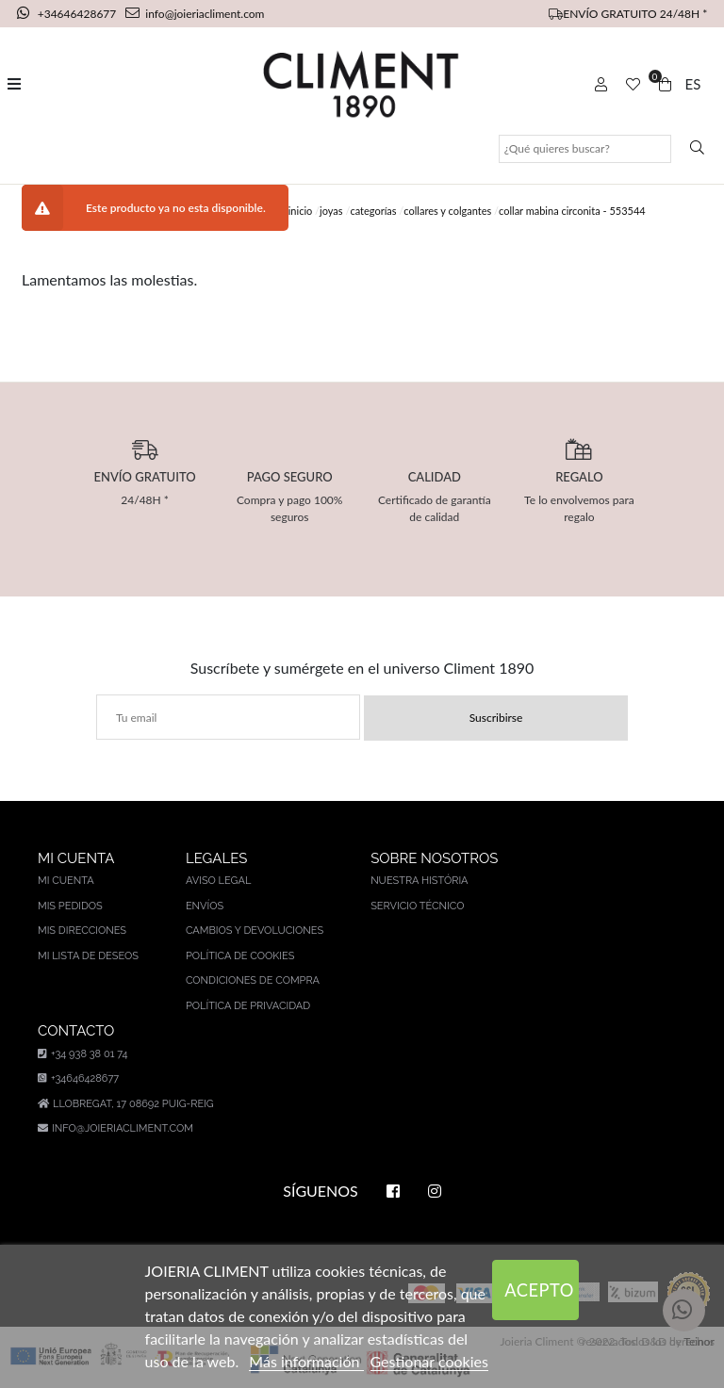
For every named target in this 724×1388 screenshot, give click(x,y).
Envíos (204, 906)
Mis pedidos (70, 906)
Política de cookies (240, 956)
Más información (306, 1361)
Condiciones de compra (253, 980)
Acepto (539, 1290)
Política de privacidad (248, 1006)
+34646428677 (68, 14)
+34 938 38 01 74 (82, 1054)
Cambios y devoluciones (254, 930)
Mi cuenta (66, 880)
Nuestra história (419, 880)
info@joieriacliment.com (194, 14)
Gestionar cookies (429, 1361)
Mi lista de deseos (88, 956)
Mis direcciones (82, 930)
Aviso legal (218, 880)
